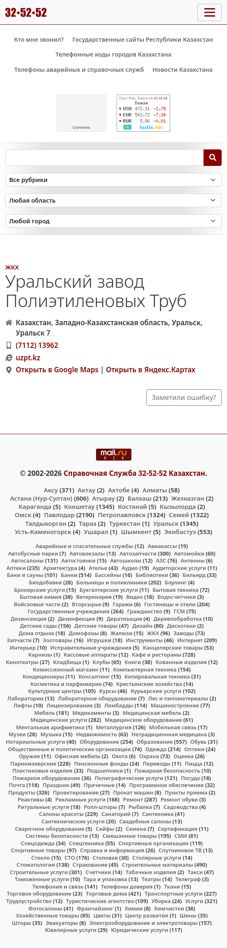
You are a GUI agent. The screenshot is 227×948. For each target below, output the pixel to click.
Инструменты (144, 640)
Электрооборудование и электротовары (143, 923)
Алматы (155, 490)
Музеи (17, 734)
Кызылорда (178, 506)
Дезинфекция (76, 618)
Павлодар (59, 515)
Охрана (149, 756)
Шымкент (136, 531)
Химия (134, 908)
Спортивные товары (38, 850)
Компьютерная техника (144, 669)
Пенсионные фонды (101, 763)
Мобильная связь (173, 727)
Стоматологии (35, 864)
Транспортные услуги (174, 893)
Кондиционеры (43, 676)
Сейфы (105, 828)
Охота (119, 756)
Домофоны (84, 633)
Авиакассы (162, 546)
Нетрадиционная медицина (169, 734)
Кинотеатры (22, 662)
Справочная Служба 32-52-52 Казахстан (134, 473)
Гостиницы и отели (170, 604)
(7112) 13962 (37, 345)
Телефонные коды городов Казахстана (113, 54)
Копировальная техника (157, 676)
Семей (179, 515)
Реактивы (31, 799)
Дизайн (142, 625)
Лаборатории (25, 698)
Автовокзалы (87, 553)
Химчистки (169, 908)
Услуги (194, 901)
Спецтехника (86, 843)
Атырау (103, 498)
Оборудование (99, 741)
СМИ (181, 835)
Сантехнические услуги (73, 821)
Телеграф (188, 879)
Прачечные (99, 785)
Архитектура (60, 568)
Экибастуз (180, 531)
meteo (81, 127)
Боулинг (176, 582)
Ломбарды (118, 705)
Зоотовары (57, 640)
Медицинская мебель (152, 712)
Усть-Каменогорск (43, 531)
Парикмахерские (33, 763)
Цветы (102, 915)
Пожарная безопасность (167, 770)
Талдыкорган (45, 523)
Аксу (51, 490)
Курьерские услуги (156, 691)
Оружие (29, 756)
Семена (136, 828)
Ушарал (96, 531)
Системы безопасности (57, 835)
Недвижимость (96, 734)
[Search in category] (113, 180)
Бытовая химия (41, 596)
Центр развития (146, 915)
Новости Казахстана (182, 69)
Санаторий (116, 814)
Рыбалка (140, 807)
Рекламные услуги (80, 799)
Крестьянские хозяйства (149, 684)
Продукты (21, 792)
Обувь (198, 741)
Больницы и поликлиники (111, 582)
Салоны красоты (61, 814)
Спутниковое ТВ (180, 850)
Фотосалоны (45, 908)
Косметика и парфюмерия (66, 684)
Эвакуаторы (62, 923)
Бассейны (108, 575)
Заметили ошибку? (184, 397)
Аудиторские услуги (179, 568)
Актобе (119, 490)
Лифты (23, 705)
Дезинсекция (29, 618)
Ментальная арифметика (50, 727)
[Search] (213, 157)
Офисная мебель (77, 756)
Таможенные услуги (42, 879)
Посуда (190, 778)
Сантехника (158, 814)
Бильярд (194, 575)
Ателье (98, 568)
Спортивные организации (153, 843)
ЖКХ (12, 267)
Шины (188, 915)
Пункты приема (186, 792)
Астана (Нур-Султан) (41, 498)
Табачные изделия (151, 872)
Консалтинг (94, 676)
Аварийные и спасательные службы (84, 546)
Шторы (21, 923)
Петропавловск (121, 515)
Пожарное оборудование (46, 778)
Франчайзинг (95, 908)
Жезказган (187, 498)
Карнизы (40, 654)
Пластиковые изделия (42, 770)
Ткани (172, 886)
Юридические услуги (139, 930)
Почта (17, 785)
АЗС (161, 560)
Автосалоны (27, 560)
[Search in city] (113, 221)
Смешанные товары (130, 835)
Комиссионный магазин (65, 669)
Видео (134, 596)
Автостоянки (78, 560)
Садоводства (181, 807)
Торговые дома (106, 893)
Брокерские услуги (39, 589)
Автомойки (189, 553)
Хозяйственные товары (47, 915)
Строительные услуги (39, 872)
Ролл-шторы (100, 807)
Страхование (90, 864)
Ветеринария (94, 596)
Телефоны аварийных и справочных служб (79, 69)
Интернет (190, 640)
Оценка (183, 756)
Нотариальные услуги (35, 741)
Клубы (101, 662)
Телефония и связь (58, 886)
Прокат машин (133, 792)
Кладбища (67, 662)
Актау (87, 490)
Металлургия (114, 727)
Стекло (40, 857)
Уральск (166, 523)
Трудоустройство (28, 901)
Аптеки (16, 568)
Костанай (132, 506)
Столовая (105, 857)
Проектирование (75, 792)
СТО (69, 857)
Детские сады (38, 625)
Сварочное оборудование (49, 828)
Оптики (194, 749)
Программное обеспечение (166, 785)
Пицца (193, 763)
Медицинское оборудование (143, 719)
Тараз (87, 523)
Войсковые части (37, 604)
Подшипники (105, 770)
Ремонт (133, 799)
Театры (151, 879)
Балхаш (140, 498)
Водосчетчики (176, 596)
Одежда (156, 749)
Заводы (183, 633)
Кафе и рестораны (156, 654)
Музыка (50, 734)
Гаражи (122, 604)
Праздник (55, 785)
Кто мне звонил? (39, 39)
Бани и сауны (25, 575)
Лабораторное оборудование (97, 698)
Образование (155, 741)
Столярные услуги (156, 857)
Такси (195, 872)
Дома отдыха (36, 633)
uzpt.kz (28, 357)
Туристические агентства (100, 901)
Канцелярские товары (173, 647)
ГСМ (179, 611)
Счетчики (98, 872)
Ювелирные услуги (70, 930)
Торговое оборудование (39, 893)
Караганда (35, 506)
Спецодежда (38, 843)
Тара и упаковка (105, 879)
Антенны (193, 560)
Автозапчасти (138, 553)
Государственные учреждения (69, 611)
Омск (23, 515)
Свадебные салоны (145, 821)
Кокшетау (79, 506)
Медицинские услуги (58, 719)
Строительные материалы (157, 864)
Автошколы (125, 560)
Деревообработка (178, 618)
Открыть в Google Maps (57, 369)
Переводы (157, 763)
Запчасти (19, 640)
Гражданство (144, 611)
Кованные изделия (181, 662)
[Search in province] (113, 200)
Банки (69, 575)
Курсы (107, 691)
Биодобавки (45, 582)
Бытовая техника (175, 589)
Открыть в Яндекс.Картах (150, 369)
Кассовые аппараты (90, 654)
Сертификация (178, 828)
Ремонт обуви (179, 799)
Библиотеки (152, 575)
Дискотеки (181, 625)
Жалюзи (121, 633)
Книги (132, 662)
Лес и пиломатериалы (178, 698)
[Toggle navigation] (209, 12)
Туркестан (124, 523)
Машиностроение (175, 705)
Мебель (44, 712)
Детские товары (96, 625)
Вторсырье (86, 604)
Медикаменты (92, 712)
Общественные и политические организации (69, 749)
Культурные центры (55, 691)
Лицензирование (70, 705)
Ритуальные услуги (43, 807)
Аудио (130, 568)
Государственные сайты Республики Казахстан (142, 39)
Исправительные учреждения (90, 647)
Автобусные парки (33, 553)
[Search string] (104, 157)
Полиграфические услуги (129, 778)
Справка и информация (112, 850)
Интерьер (23, 647)
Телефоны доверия (127, 886)
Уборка (161, 901)
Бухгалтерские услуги (109, 589)
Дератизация (124, 618)
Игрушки (99, 640)
